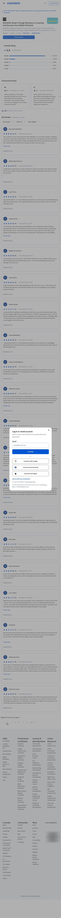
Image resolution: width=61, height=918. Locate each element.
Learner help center (30, 482)
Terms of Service (22, 487)
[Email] (30, 445)
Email (14, 441)
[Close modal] (48, 430)
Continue (31, 452)
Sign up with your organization (21, 479)
